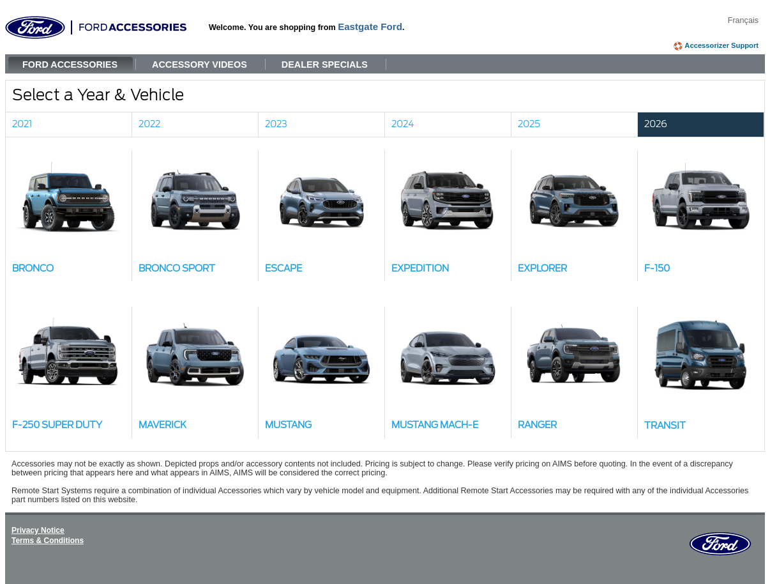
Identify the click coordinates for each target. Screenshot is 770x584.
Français (743, 20)
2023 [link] (276, 124)
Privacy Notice (37, 530)
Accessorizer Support (721, 45)
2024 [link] (402, 124)
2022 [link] (149, 124)
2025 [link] (529, 124)
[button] (69, 215)
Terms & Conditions (47, 540)
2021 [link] (22, 124)
